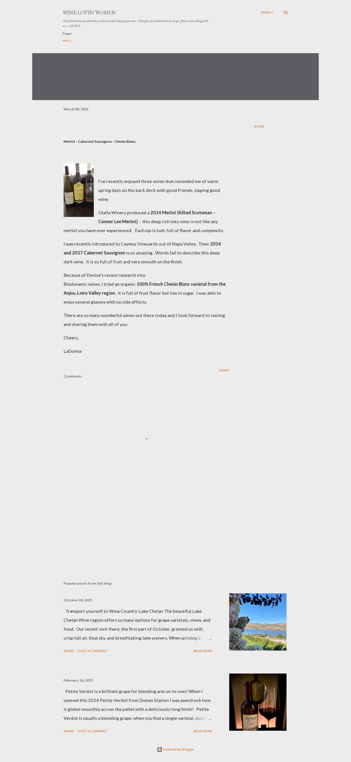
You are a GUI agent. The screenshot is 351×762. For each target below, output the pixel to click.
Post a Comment (92, 651)
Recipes (120, 40)
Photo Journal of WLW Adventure (197, 40)
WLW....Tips (93, 40)
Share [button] (259, 126)
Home (67, 40)
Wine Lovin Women (89, 12)
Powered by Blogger (175, 749)
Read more (203, 651)
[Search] (267, 12)
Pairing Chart (149, 40)
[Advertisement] (139, 525)
